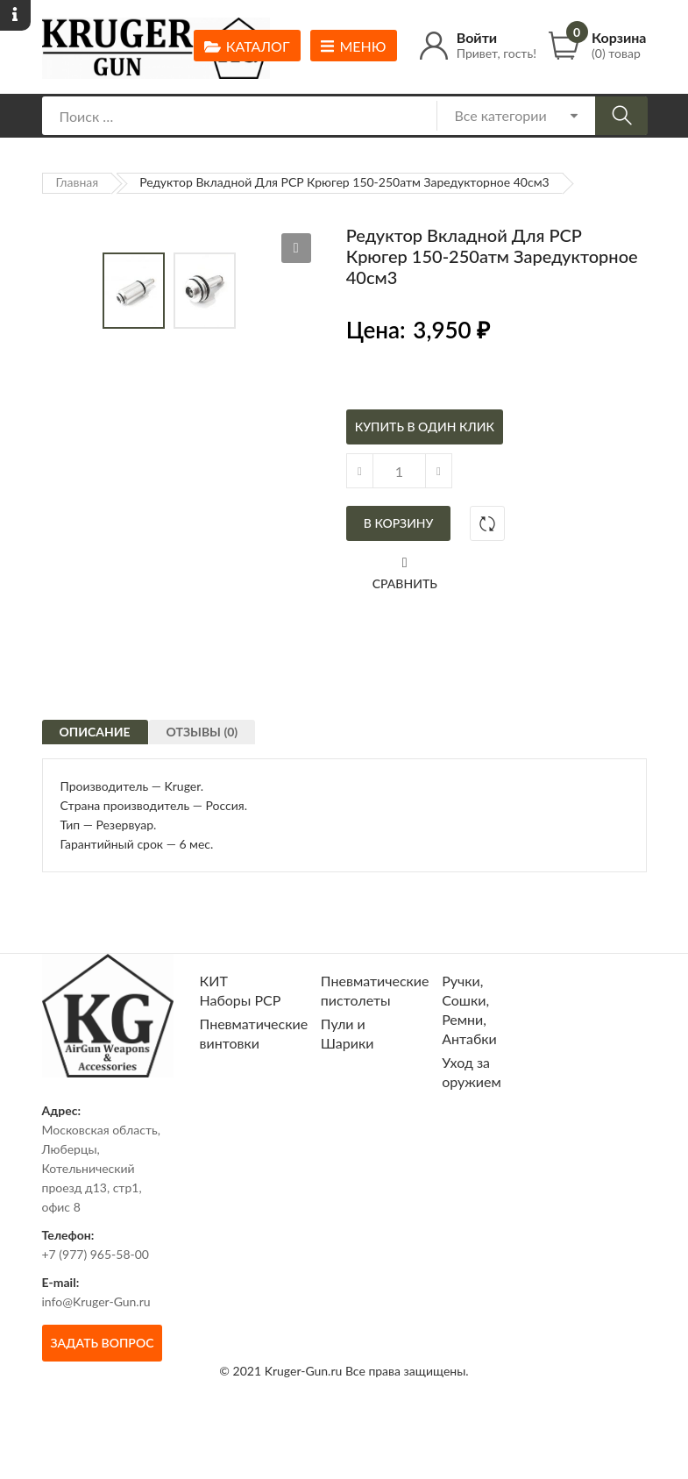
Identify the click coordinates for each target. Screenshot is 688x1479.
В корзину (399, 523)
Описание (95, 793)
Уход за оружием (471, 1126)
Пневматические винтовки (254, 1088)
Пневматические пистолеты (375, 1045)
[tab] (95, 792)
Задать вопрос (102, 1397)
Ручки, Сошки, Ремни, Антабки (469, 1064)
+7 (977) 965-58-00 (96, 1308)
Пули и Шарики (347, 1088)
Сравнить (404, 583)
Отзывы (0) (210, 798)
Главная (77, 181)
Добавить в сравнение (487, 523)
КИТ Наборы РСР (240, 1045)
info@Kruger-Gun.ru (96, 1355)
